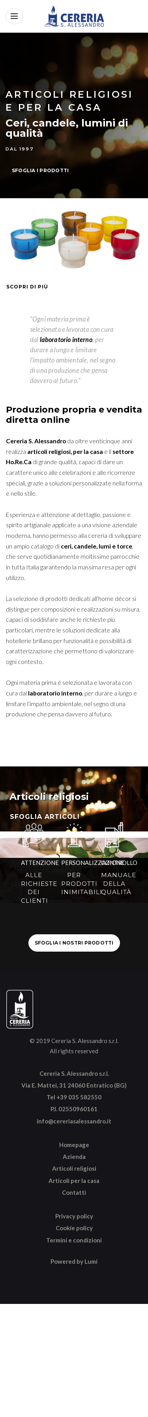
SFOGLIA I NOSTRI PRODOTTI (74, 943)
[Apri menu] (14, 16)
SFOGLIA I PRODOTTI (40, 170)
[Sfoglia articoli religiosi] (74, 798)
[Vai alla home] (74, 16)
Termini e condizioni (74, 1240)
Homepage (74, 1144)
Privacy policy (74, 1216)
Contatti (74, 1192)
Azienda (74, 1156)
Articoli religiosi (74, 1168)
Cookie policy (74, 1227)
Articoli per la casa (74, 1180)
